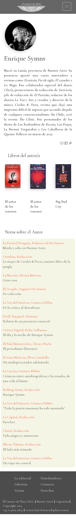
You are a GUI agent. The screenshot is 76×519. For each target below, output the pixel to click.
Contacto (47, 484)
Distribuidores (51, 478)
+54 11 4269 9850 (13, 510)
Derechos (47, 490)
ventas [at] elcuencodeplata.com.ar (47, 510)
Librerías (21, 484)
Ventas (19, 490)
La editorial (23, 478)
